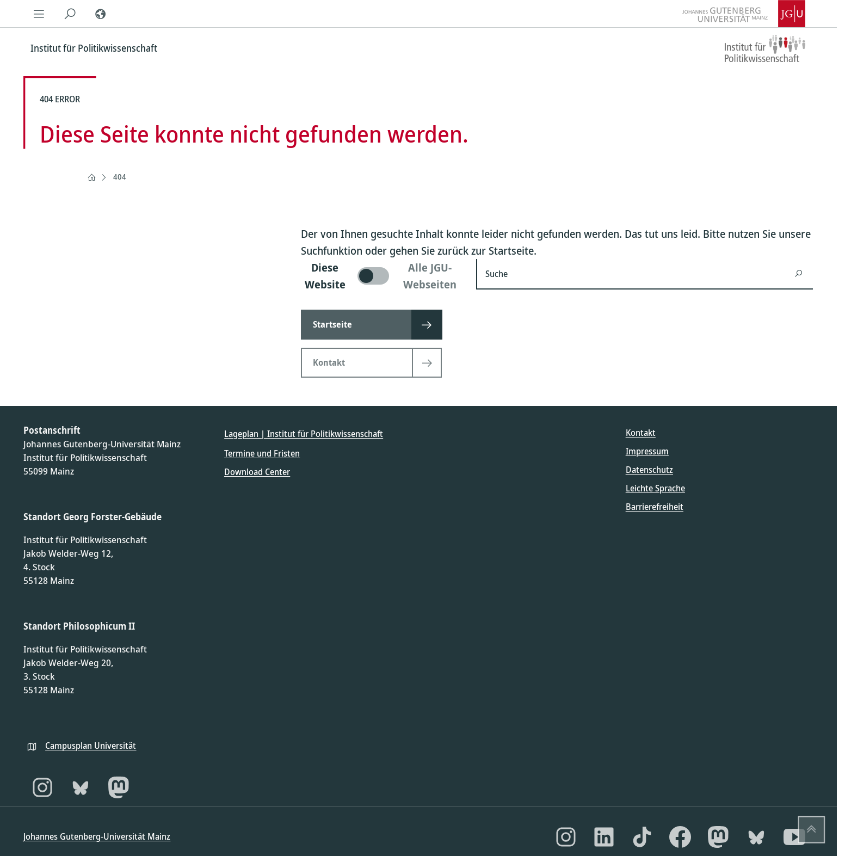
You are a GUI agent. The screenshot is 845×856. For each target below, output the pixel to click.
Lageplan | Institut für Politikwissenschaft (303, 434)
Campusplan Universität (90, 746)
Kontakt (641, 433)
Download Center (257, 472)
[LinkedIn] (604, 837)
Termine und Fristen (262, 453)
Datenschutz (649, 470)
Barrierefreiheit (654, 507)
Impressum (647, 451)
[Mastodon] (118, 787)
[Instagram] (42, 787)
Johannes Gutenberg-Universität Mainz (96, 836)
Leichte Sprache (655, 488)
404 (119, 176)
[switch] (382, 276)
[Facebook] (680, 837)
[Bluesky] (80, 787)
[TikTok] (642, 837)
